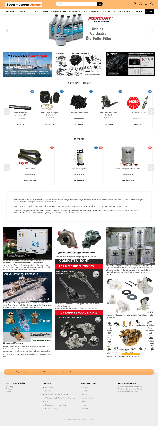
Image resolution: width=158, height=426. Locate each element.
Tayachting (9, 387)
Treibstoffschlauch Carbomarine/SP (20, 114)
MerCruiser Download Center (128, 391)
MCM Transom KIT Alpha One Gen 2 (108, 114)
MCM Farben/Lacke (58, 12)
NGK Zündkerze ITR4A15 (138, 113)
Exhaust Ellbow (30, 169)
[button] (135, 4)
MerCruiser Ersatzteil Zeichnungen (130, 387)
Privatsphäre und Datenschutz (55, 405)
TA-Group (8, 389)
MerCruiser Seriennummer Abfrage (130, 389)
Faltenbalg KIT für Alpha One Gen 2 (49, 114)
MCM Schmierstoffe (91, 12)
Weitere (139, 12)
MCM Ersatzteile (41, 12)
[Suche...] (100, 4)
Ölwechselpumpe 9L (79, 169)
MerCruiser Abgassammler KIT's (18, 12)
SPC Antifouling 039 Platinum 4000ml (128, 169)
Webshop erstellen (71, 420)
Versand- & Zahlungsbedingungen (57, 394)
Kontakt (48, 391)
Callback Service (51, 409)
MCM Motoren (74, 12)
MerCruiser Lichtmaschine (79, 113)
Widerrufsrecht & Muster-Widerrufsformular (60, 398)
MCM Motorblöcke (125, 12)
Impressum (49, 387)
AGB (46, 401)
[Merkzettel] (146, 4)
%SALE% (149, 12)
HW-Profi (8, 391)
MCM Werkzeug (109, 12)
